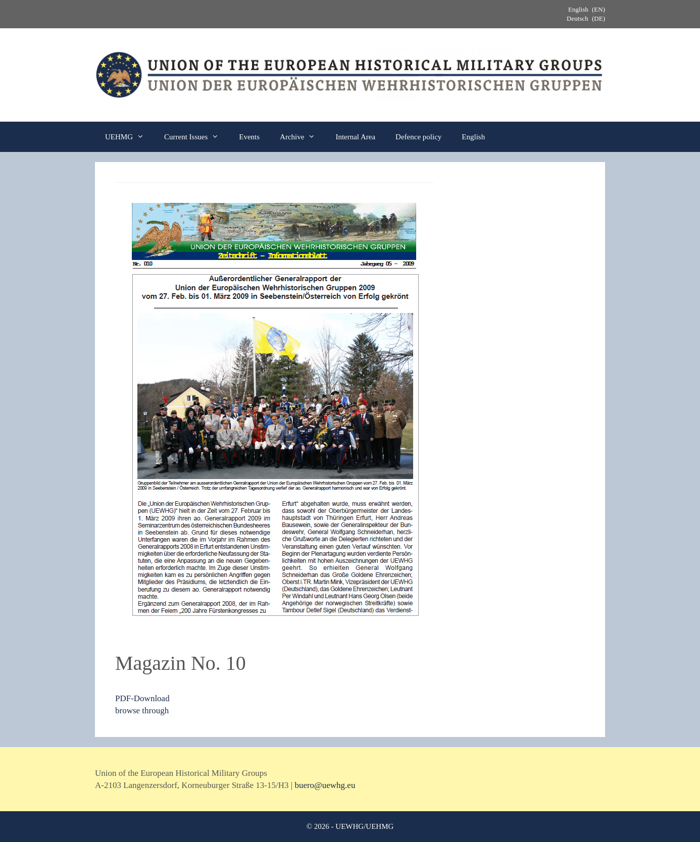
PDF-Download (142, 698)
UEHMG (129, 137)
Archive (302, 137)
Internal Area (355, 137)
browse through (142, 710)
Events (249, 137)
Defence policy (418, 137)
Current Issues (196, 137)
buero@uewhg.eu (324, 785)
